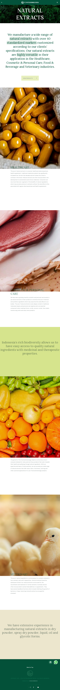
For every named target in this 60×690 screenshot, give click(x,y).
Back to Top (30, 667)
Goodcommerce (34, 680)
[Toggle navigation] (1, 2)
